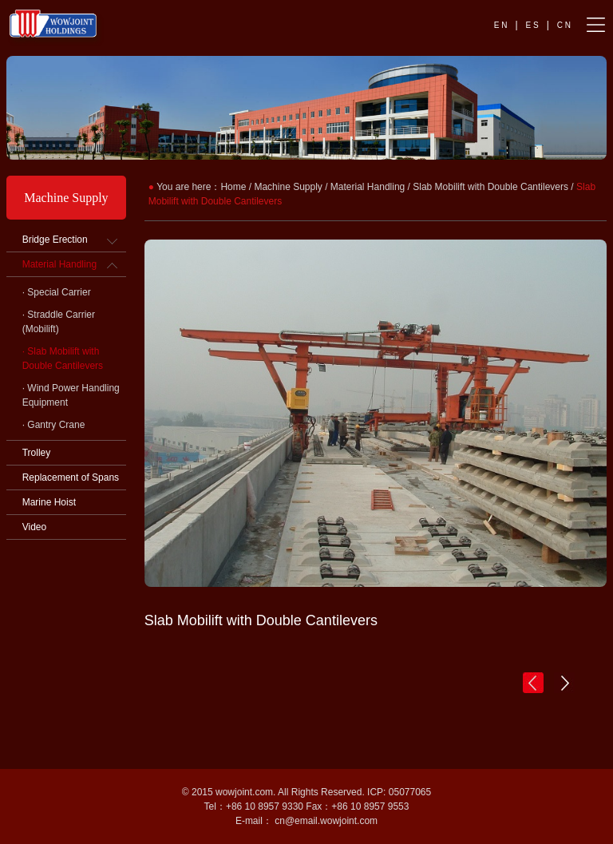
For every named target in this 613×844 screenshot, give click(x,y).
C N (564, 25)
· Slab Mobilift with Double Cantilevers (62, 358)
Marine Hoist (49, 502)
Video (34, 527)
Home (233, 186)
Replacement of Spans (70, 477)
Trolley (36, 452)
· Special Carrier (56, 292)
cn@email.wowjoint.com (326, 820)
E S (532, 25)
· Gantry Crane (53, 424)
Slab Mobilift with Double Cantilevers (490, 186)
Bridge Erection (55, 239)
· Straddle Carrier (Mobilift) (58, 322)
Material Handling (59, 264)
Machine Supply (288, 186)
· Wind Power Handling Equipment (71, 395)
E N (501, 25)
